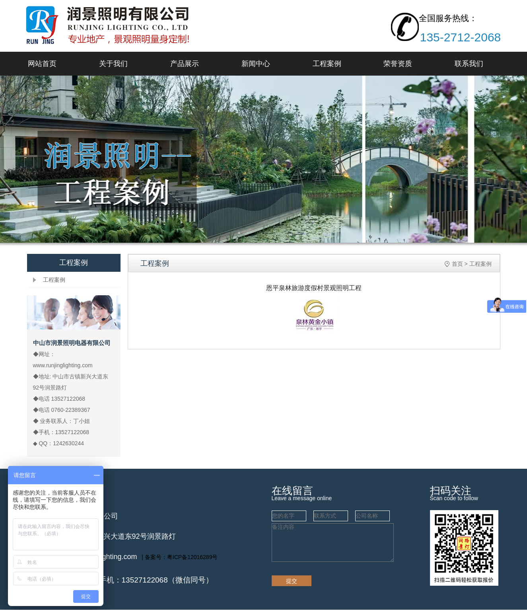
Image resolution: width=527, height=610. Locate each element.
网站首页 (42, 64)
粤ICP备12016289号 (192, 557)
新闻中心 (255, 64)
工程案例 (327, 64)
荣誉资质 (397, 64)
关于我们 (113, 64)
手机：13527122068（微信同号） (156, 580)
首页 (457, 264)
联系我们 (469, 64)
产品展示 (184, 64)
